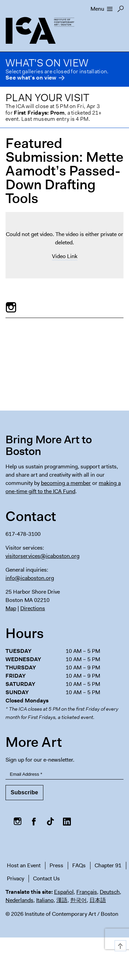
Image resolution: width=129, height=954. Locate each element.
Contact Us (46, 878)
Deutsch (110, 891)
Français (86, 891)
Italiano (45, 900)
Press (56, 865)
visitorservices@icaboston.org (42, 556)
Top (119, 944)
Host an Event (24, 865)
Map (11, 608)
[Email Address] (64, 775)
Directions (32, 608)
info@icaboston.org (30, 578)
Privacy (15, 878)
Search (120, 11)
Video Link (64, 256)
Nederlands (19, 900)
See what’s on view (31, 78)
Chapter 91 (108, 865)
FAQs (79, 865)
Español (64, 891)
